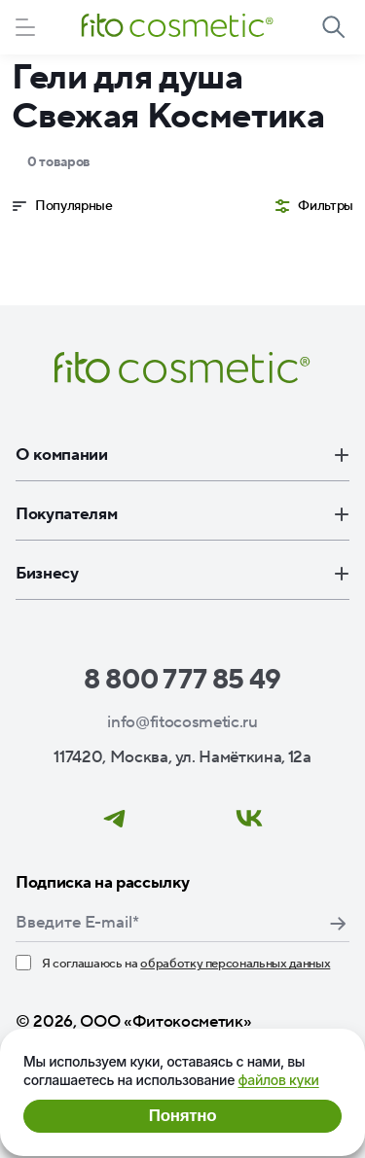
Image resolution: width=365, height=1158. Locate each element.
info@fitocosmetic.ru (182, 722)
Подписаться (337, 923)
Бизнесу (182, 573)
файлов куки (277, 1079)
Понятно (182, 1115)
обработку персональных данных (235, 963)
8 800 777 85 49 (182, 679)
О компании (182, 455)
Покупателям (182, 514)
